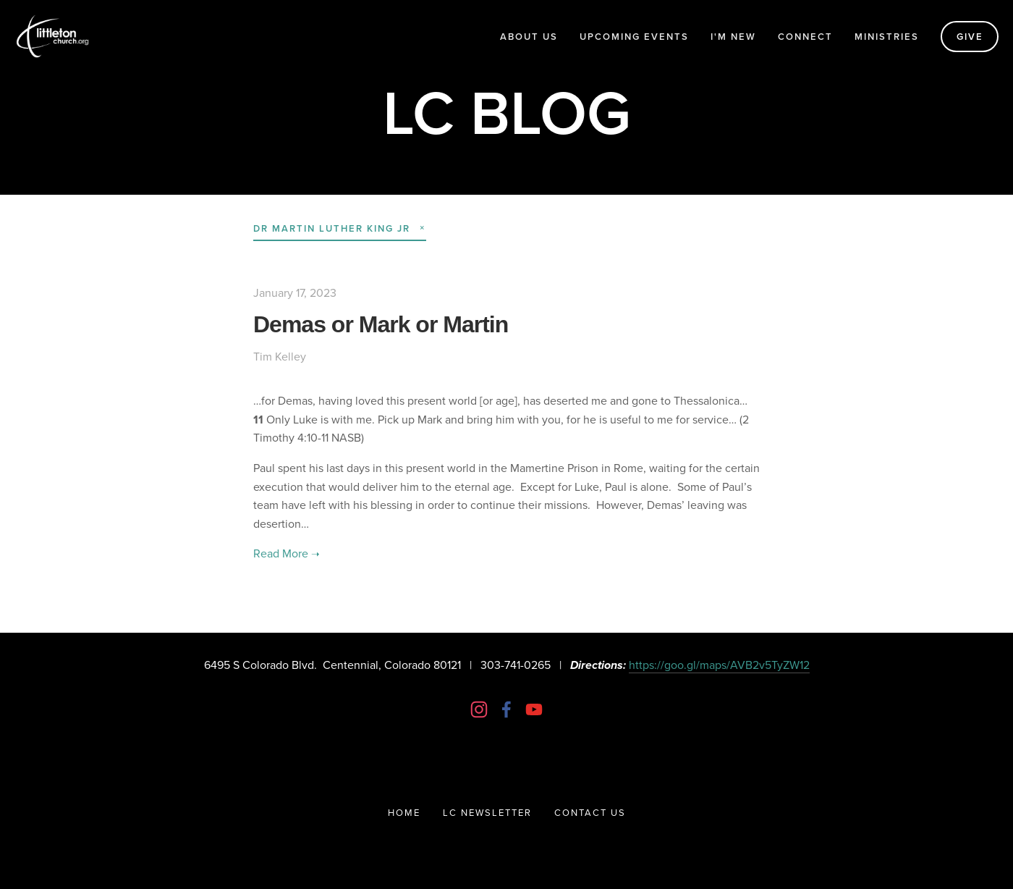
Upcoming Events (634, 36)
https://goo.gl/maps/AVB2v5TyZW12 (719, 665)
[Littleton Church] (534, 709)
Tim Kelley (279, 356)
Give (970, 36)
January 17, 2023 (294, 292)
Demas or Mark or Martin (380, 324)
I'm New (733, 36)
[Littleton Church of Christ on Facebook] (506, 709)
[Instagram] (479, 709)
